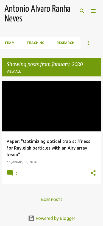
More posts (51, 200)
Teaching (35, 43)
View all (14, 71)
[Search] (82, 11)
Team (9, 43)
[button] (93, 173)
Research (65, 43)
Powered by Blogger (51, 218)
